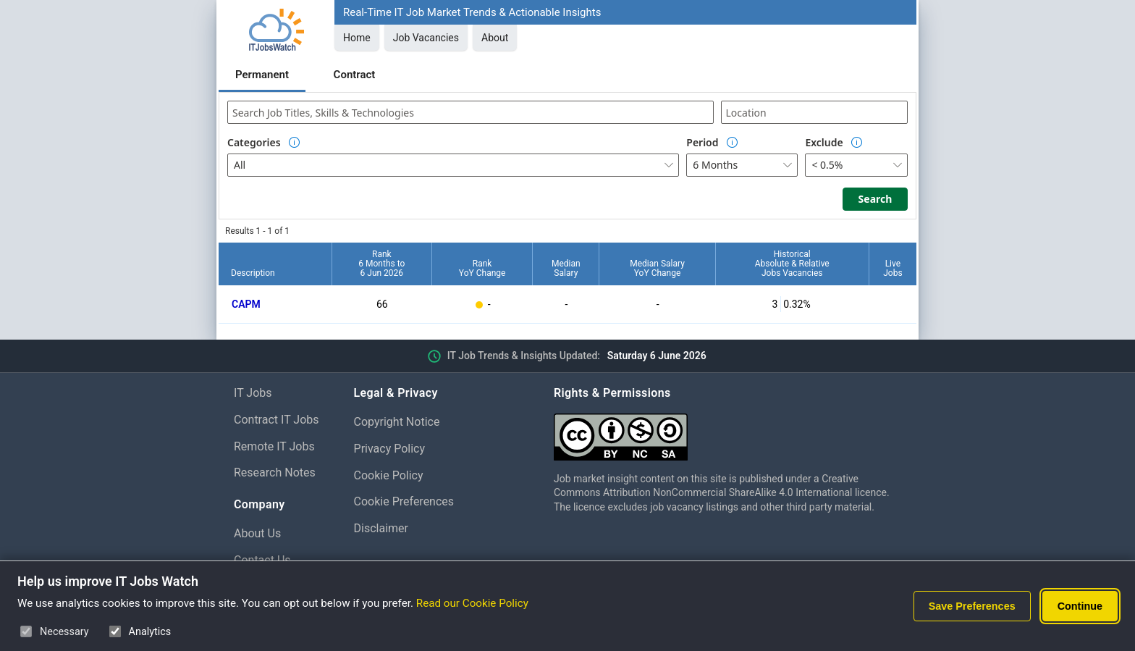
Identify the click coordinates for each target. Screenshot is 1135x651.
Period (702, 142)
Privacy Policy (390, 448)
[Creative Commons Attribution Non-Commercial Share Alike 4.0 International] (727, 431)
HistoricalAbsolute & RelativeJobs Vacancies (792, 263)
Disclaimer (381, 528)
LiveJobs (892, 268)
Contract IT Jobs (276, 420)
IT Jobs (253, 393)
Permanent (262, 74)
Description (253, 273)
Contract (355, 74)
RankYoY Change (482, 268)
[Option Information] (294, 142)
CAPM (246, 304)
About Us (257, 533)
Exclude (824, 142)
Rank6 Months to (381, 263)
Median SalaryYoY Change (657, 268)
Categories (254, 142)
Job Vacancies (426, 37)
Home (357, 37)
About (494, 37)
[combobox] (470, 112)
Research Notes (275, 472)
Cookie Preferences (404, 501)
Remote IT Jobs (274, 446)
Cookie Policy (388, 475)
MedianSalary (566, 268)
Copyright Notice (397, 422)
